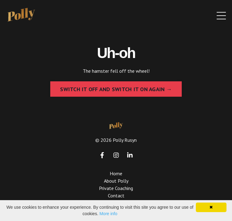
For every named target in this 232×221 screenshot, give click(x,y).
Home (116, 173)
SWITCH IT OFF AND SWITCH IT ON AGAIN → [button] (116, 89)
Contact (116, 196)
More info (108, 213)
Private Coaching (116, 188)
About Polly (116, 181)
